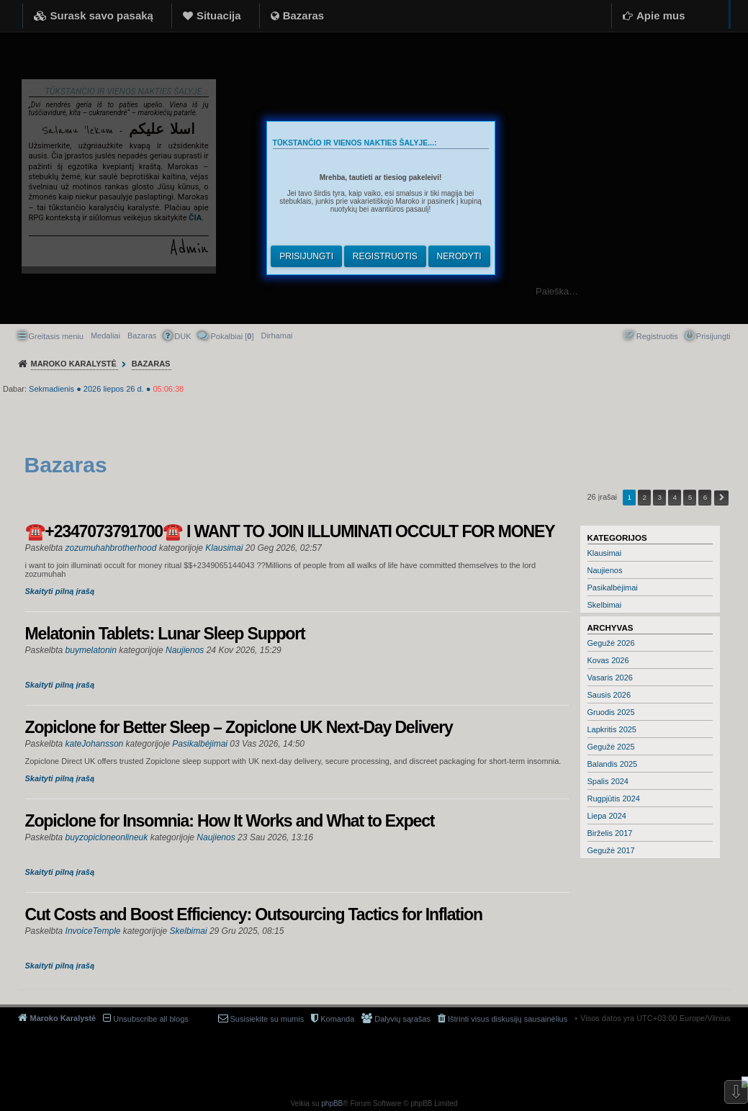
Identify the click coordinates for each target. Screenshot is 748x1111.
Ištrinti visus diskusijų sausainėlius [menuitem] (507, 1019)
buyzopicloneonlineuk (107, 837)
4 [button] (675, 497)
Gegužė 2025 (611, 746)
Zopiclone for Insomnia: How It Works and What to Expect (230, 820)
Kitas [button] (721, 497)
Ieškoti (729, 291)
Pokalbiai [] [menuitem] (231, 336)
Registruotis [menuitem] (657, 336)
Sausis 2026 (609, 695)
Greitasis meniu (56, 336)
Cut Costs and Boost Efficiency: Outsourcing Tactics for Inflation (253, 914)
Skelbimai (604, 605)
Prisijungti (306, 256)
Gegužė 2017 (611, 850)
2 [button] (644, 497)
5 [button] (690, 497)
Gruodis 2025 (611, 712)
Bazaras (304, 15)
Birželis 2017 (610, 833)
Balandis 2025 (612, 764)
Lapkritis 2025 (612, 729)
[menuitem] (276, 335)
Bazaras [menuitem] (141, 335)
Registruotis (385, 256)
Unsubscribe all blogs (151, 1019)
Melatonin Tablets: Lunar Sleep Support (165, 633)
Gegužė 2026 (611, 643)
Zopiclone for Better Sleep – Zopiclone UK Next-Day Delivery (239, 727)
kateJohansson (95, 744)
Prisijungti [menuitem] (713, 336)
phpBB (332, 1103)
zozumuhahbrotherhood (111, 548)
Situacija (219, 15)
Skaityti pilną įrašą (60, 591)
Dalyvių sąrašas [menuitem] (402, 1019)
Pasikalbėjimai (612, 587)
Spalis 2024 (608, 781)
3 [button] (660, 497)
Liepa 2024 (606, 815)
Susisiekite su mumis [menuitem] (267, 1019)
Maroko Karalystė (63, 1018)
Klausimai (604, 553)
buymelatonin (91, 650)
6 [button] (705, 497)
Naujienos (605, 570)
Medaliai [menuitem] (105, 335)
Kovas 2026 (608, 660)
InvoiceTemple (93, 931)
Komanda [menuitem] (337, 1019)
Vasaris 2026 (610, 677)
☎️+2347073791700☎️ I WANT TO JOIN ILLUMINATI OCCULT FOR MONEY (290, 531)
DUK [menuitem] (182, 336)
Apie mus (660, 15)
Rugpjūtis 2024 (613, 798)
